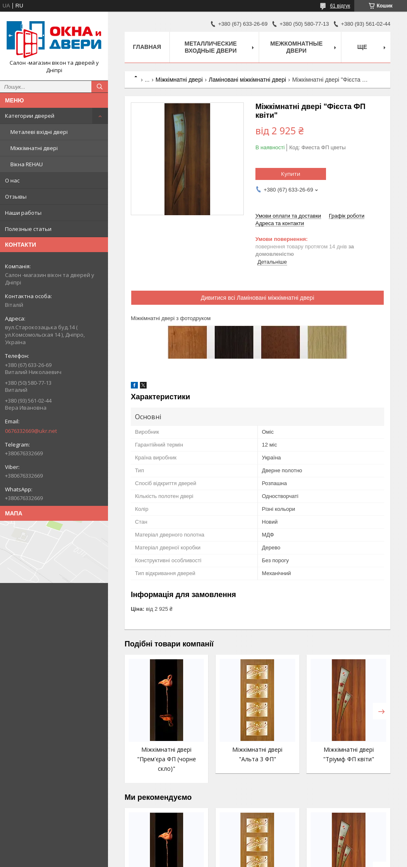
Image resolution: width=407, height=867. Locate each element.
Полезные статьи (28, 229)
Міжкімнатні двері (34, 148)
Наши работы (23, 212)
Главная (147, 47)
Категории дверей (29, 115)
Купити (290, 173)
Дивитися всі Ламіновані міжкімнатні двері (257, 297)
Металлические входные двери (210, 47)
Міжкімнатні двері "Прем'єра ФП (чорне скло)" (166, 759)
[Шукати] (99, 86)
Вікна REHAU (26, 164)
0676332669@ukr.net (31, 431)
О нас (12, 180)
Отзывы (16, 196)
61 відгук (340, 6)
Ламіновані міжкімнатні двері (247, 79)
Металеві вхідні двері (39, 132)
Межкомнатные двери (296, 47)
